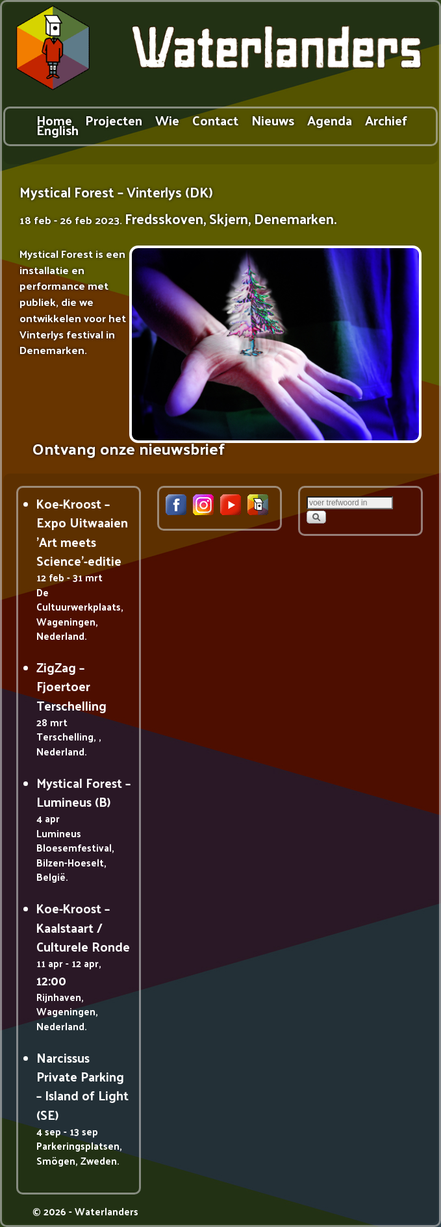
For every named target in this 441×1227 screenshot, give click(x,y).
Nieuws (272, 120)
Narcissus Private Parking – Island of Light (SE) (82, 1086)
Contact (215, 120)
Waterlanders (106, 1211)
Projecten (113, 120)
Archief (386, 120)
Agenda (329, 120)
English (57, 129)
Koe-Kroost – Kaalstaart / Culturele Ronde (83, 927)
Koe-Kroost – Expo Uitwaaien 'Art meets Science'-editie (82, 532)
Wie (167, 120)
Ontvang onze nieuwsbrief (128, 448)
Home (54, 120)
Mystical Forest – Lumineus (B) (83, 792)
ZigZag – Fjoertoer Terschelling (71, 686)
